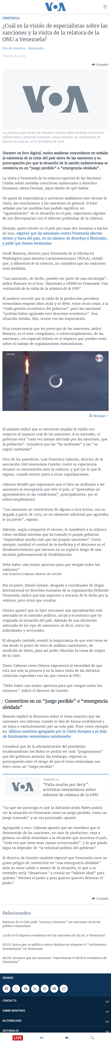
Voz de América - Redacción (23, 48)
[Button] (100, 64)
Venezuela (11, 18)
